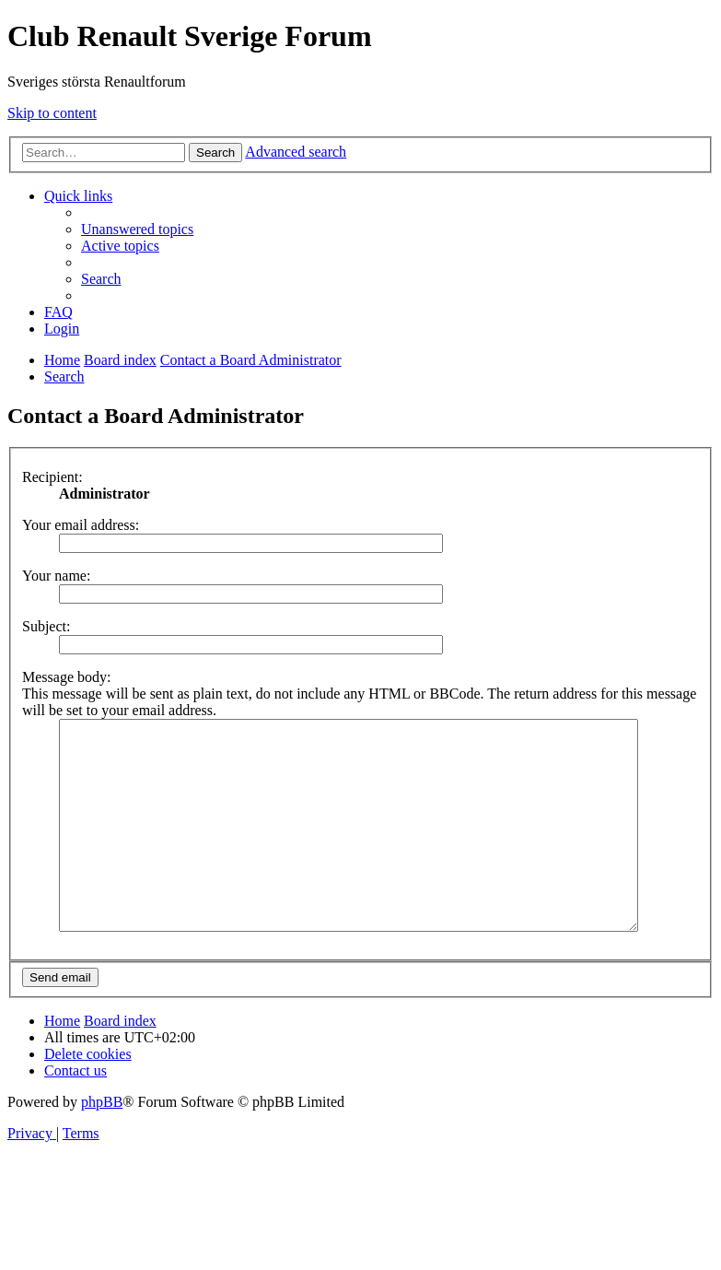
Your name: (56, 575)
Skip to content (52, 113)
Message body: (66, 677)
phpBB (101, 1143)
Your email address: (80, 525)
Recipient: (52, 477)
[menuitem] (137, 229)
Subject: (46, 626)
